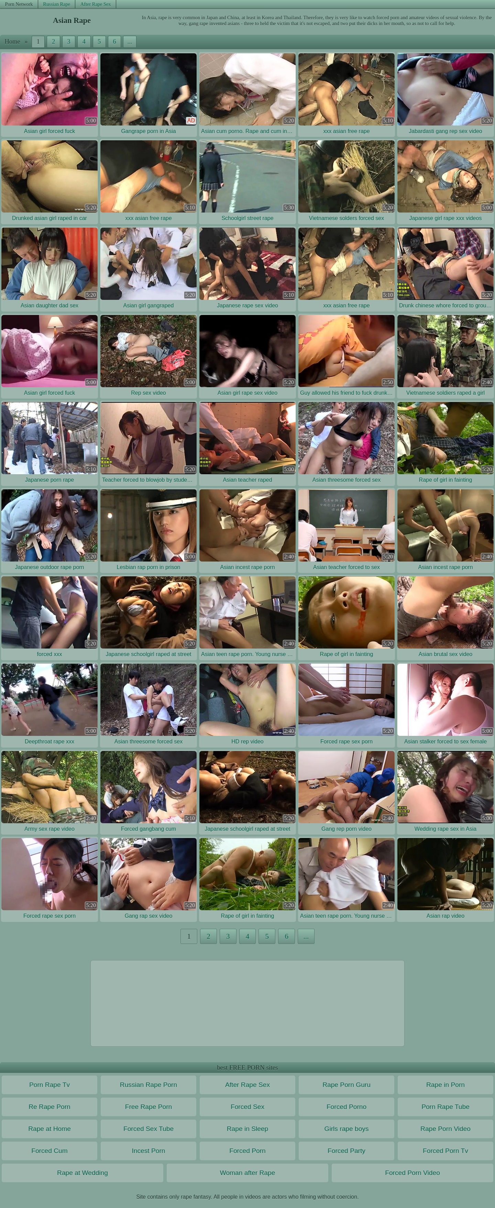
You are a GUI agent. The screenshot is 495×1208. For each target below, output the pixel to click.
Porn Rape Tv (49, 1084)
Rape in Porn (445, 1084)
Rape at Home (49, 1128)
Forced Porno (346, 1106)
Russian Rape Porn (148, 1084)
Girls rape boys (346, 1128)
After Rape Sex (95, 4)
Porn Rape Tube (445, 1106)
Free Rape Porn (148, 1106)
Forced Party (346, 1150)
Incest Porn (148, 1150)
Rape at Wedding (82, 1172)
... (130, 41)
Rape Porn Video (445, 1128)
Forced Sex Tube (148, 1128)
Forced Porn (247, 1150)
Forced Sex (247, 1106)
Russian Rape (56, 4)
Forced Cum (49, 1150)
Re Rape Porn (49, 1106)
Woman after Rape (247, 1172)
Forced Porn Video (412, 1172)
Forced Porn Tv (445, 1150)
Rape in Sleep (247, 1128)
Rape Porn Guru (346, 1084)
